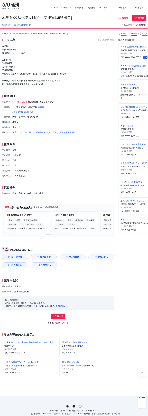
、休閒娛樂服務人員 (41, 132)
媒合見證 (91, 8)
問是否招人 (103, 257)
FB (74, 406)
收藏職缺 (142, 25)
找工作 (54, 8)
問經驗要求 (45, 257)
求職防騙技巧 (61, 306)
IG (67, 406)
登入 (21, 291)
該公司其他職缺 (23, 25)
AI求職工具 (66, 8)
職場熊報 (79, 8)
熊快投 (141, 18)
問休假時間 (16, 257)
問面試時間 (74, 257)
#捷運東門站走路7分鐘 (22, 112)
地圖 (42, 107)
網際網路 (26, 34)
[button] (48, 234)
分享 (123, 33)
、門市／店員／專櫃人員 (62, 132)
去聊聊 (125, 18)
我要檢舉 (65, 323)
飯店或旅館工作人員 (21, 132)
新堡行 (33, 34)
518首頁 (13, 34)
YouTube (80, 406)
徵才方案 (103, 8)
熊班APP (142, 397)
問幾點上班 (16, 265)
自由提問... (46, 265)
